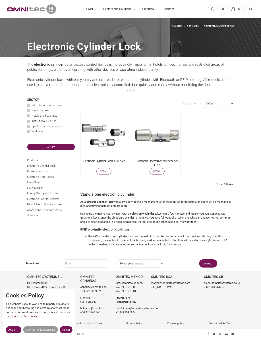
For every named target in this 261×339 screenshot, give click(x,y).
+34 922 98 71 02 (90, 291)
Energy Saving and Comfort (43, 193)
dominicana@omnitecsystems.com (131, 308)
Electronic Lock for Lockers (43, 199)
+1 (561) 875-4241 (162, 287)
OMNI (90, 9)
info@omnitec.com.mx (129, 283)
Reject (66, 329)
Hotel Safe (33, 182)
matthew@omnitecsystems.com (170, 283)
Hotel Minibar (35, 188)
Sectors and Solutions (117, 9)
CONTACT (208, 263)
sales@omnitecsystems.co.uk (219, 283)
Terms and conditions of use (85, 323)
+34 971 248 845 (90, 312)
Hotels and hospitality (44, 115)
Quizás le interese (37, 171)
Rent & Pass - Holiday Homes (44, 204)
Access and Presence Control (44, 210)
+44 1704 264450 (214, 287)
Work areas (38, 131)
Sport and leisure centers (46, 126)
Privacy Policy (134, 323)
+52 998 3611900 (126, 287)
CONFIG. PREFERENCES (40, 329)
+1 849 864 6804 (125, 312)
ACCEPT (13, 329)
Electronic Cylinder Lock (41, 165)
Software (32, 215)
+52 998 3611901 (126, 291)
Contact (169, 9)
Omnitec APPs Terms (221, 323)
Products (148, 9)
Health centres (40, 110)
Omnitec (177, 26)
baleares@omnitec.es (93, 308)
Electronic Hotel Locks (40, 176)
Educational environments (47, 105)
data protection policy (24, 316)
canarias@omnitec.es (93, 287)
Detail (104, 171)
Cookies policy (175, 323)
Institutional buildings (44, 121)
